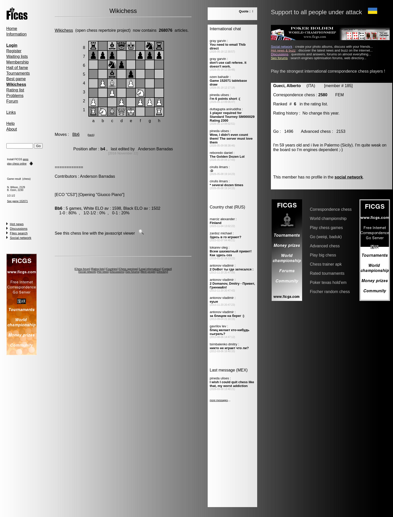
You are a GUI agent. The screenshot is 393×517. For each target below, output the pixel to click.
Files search (19, 233)
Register (14, 51)
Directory (162, 271)
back (91, 135)
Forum (12, 101)
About (11, 129)
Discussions (18, 229)
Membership (17, 62)
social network (349, 177)
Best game (16, 79)
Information (16, 34)
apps (25, 159)
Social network (20, 238)
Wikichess (64, 30)
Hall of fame (17, 68)
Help (10, 123)
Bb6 (75, 134)
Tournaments (18, 73)
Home (11, 28)
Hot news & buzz (283, 50)
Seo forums (132, 271)
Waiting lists (17, 56)
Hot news (17, 224)
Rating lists (98, 269)
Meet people (148, 271)
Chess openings (128, 269)
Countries (111, 269)
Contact (166, 269)
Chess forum (82, 269)
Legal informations (149, 269)
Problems (15, 95)
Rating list (15, 90)
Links (11, 112)
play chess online (17, 163)
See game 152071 (17, 201)
